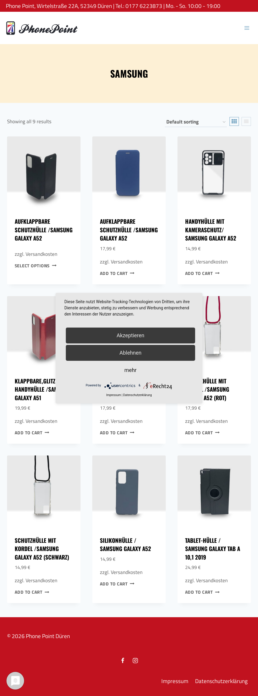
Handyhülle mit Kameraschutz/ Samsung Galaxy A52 (210, 229)
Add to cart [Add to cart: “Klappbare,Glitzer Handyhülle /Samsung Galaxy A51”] (32, 432)
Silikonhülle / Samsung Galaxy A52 (125, 544)
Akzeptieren (131, 335)
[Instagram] (135, 660)
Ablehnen (130, 353)
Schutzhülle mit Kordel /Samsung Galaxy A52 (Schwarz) (42, 548)
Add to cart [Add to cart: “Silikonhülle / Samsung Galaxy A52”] (117, 583)
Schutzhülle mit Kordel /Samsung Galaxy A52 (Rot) (207, 389)
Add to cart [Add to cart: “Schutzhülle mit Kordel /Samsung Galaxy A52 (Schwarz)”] (32, 592)
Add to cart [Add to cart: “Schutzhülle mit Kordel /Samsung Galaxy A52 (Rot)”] (202, 432)
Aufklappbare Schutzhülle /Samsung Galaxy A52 (44, 229)
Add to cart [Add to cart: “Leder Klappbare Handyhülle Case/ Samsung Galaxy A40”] (117, 432)
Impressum (174, 681)
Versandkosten (41, 254)
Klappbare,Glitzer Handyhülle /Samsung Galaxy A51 (43, 389)
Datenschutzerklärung (221, 681)
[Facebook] (122, 660)
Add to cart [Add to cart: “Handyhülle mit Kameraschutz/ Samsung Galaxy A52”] (202, 273)
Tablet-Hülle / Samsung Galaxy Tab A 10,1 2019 (212, 548)
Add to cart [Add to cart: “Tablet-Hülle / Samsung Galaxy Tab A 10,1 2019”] (202, 592)
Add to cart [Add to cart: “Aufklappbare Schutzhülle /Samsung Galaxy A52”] (117, 273)
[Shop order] (196, 122)
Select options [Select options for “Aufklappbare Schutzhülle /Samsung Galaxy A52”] (35, 265)
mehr (130, 370)
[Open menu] (246, 27)
